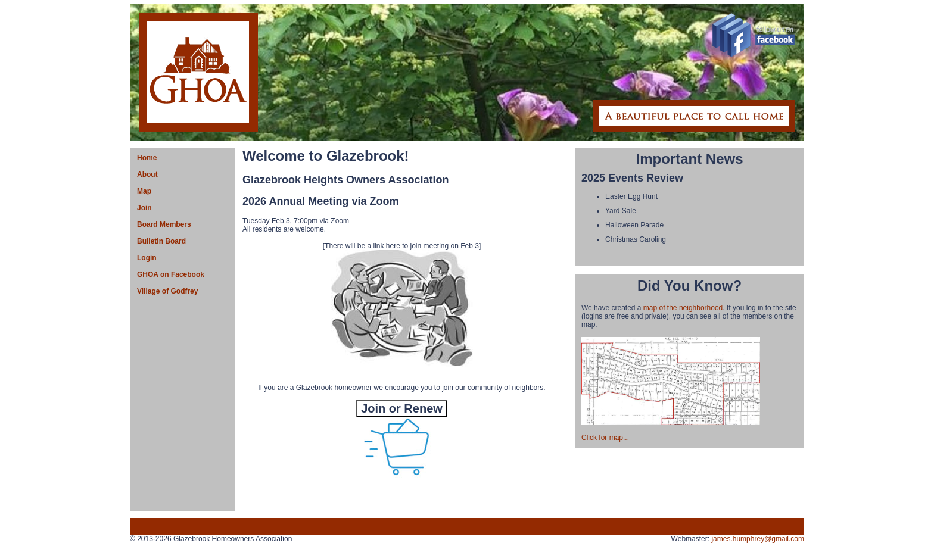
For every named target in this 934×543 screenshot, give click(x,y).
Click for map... (605, 437)
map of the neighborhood (683, 308)
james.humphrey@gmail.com (757, 539)
